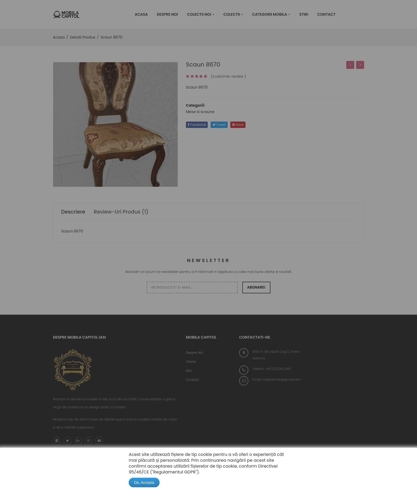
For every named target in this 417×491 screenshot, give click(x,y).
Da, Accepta (144, 482)
